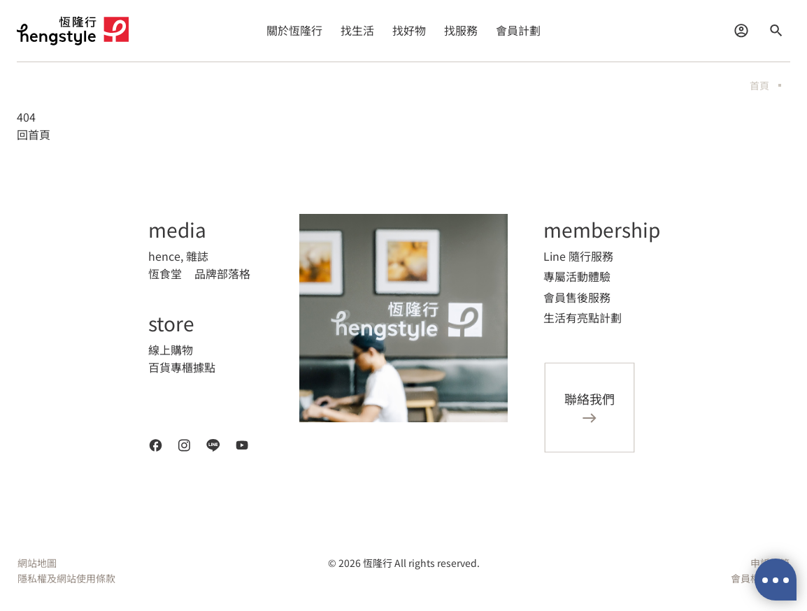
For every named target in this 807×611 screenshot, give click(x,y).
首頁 (759, 85)
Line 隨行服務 (578, 255)
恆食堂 (165, 273)
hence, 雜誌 (178, 255)
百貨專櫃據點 (181, 367)
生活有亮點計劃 (582, 317)
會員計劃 (518, 30)
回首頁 (33, 134)
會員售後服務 (576, 297)
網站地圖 (37, 563)
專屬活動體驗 (576, 276)
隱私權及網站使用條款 (66, 578)
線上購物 (170, 349)
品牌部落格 (222, 273)
